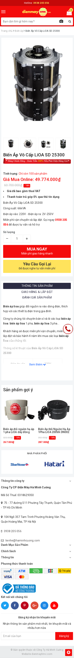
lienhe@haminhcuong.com (23, 540)
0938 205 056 (13, 531)
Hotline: (36, 3)
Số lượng (9, 232)
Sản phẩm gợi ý (18, 389)
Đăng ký (64, 636)
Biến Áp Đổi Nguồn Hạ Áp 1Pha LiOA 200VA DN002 (54, 431)
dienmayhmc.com (42, 654)
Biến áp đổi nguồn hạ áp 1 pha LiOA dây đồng (18, 431)
